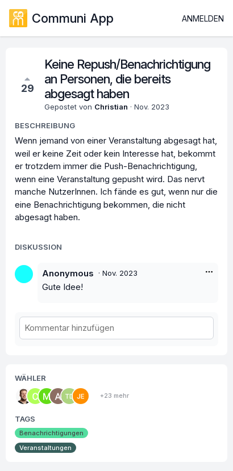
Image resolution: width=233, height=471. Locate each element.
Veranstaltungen (45, 448)
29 (27, 84)
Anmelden (203, 18)
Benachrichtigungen (51, 433)
